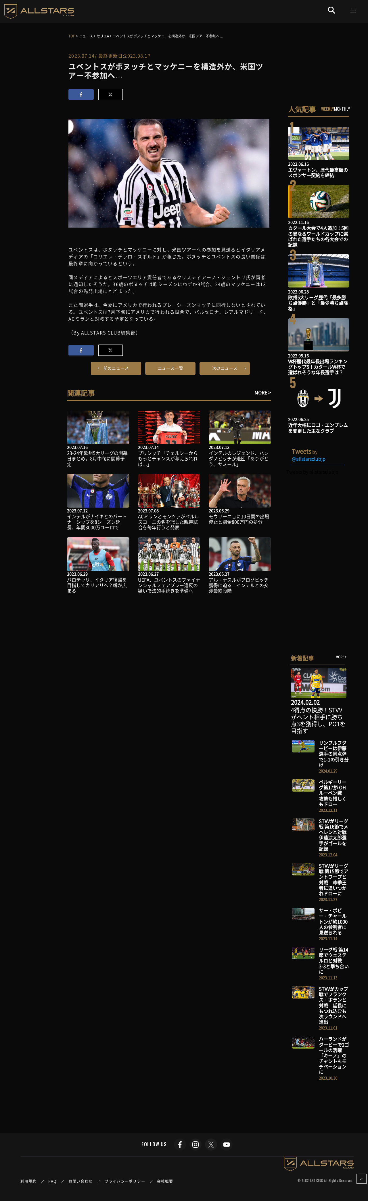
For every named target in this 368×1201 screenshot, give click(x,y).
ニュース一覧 (170, 368)
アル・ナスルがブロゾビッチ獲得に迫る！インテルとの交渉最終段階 (239, 585)
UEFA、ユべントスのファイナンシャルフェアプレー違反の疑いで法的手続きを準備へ (169, 585)
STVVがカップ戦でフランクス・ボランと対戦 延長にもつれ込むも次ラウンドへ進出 (333, 1005)
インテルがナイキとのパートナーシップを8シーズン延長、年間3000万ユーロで (97, 522)
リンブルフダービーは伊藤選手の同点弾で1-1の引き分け (334, 753)
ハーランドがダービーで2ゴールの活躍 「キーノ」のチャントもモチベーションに (334, 1055)
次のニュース (225, 368)
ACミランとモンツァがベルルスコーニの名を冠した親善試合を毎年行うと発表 (168, 522)
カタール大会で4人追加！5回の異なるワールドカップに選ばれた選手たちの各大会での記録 (318, 236)
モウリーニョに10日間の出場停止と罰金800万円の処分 (239, 519)
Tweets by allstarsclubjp (312, 471)
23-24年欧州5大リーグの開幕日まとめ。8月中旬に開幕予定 (97, 458)
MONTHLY (342, 108)
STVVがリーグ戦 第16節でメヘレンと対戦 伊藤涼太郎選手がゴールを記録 (335, 835)
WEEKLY (327, 108)
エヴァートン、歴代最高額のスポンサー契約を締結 (318, 172)
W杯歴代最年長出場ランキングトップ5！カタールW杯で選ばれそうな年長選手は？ (317, 367)
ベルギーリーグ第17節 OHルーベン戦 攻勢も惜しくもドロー (332, 792)
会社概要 (165, 1181)
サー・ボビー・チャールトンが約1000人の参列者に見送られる (333, 921)
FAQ (52, 1181)
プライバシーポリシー (125, 1181)
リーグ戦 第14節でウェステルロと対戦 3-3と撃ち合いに (334, 960)
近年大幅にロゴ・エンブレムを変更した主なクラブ (318, 427)
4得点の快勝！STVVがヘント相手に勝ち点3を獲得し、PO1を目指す (318, 720)
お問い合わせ (80, 1181)
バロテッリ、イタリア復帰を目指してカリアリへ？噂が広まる (97, 585)
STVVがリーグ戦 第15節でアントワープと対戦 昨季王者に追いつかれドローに (333, 879)
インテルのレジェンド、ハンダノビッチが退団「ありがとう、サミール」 (239, 458)
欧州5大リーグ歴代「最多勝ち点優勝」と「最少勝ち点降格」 (318, 303)
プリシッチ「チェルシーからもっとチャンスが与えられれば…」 (168, 458)
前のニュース (116, 368)
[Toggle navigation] (353, 10)
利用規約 (28, 1181)
